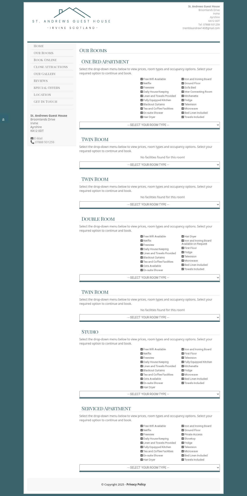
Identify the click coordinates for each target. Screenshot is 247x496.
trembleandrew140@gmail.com (201, 28)
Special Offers (47, 87)
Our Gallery (45, 73)
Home (39, 46)
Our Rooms (43, 53)
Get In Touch (45, 101)
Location (42, 94)
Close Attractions (51, 66)
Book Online (45, 59)
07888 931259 (211, 24)
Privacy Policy (136, 484)
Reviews (41, 80)
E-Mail (38, 138)
